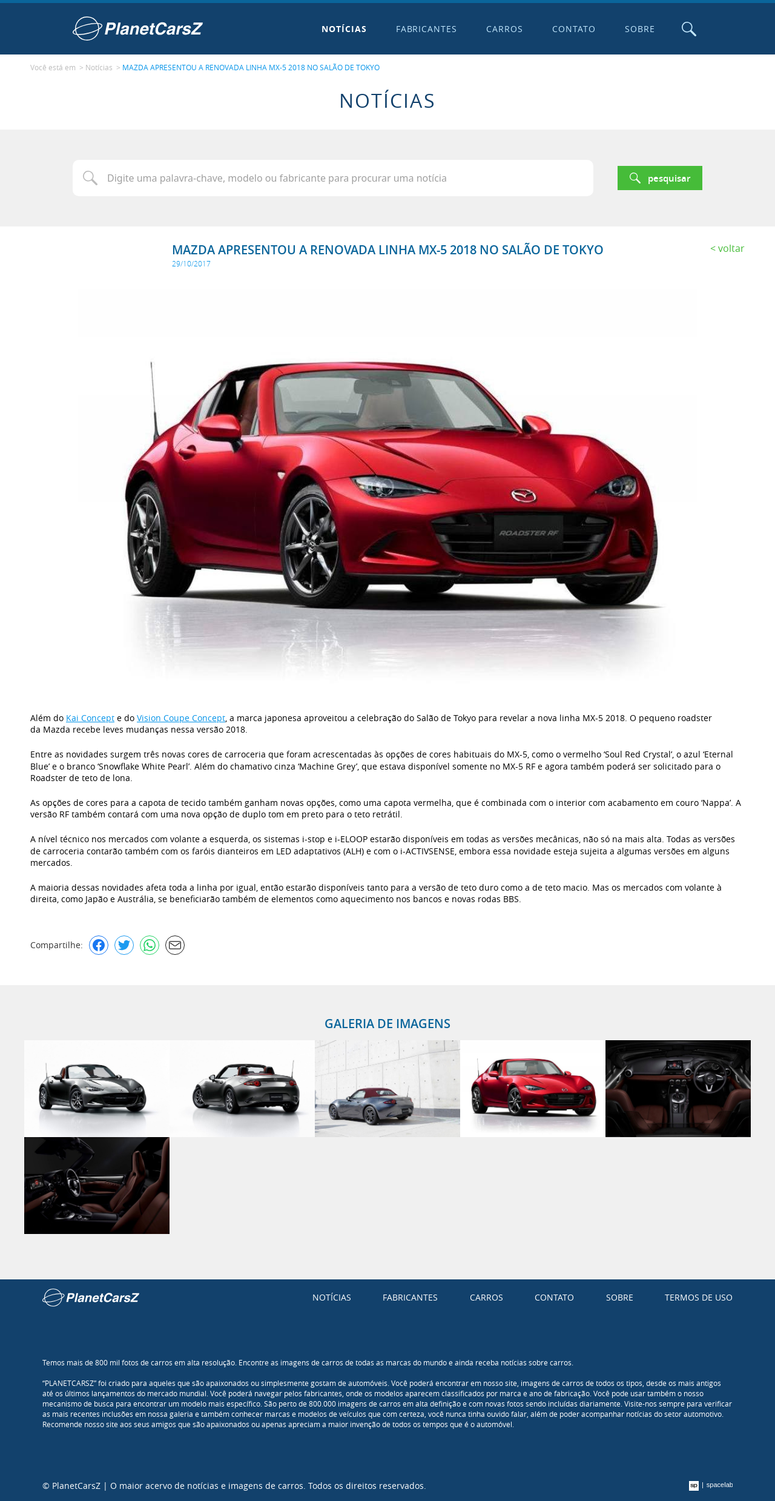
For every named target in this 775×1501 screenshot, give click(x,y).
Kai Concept (90, 718)
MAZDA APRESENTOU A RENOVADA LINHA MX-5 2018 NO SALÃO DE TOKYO (251, 67)
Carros (504, 29)
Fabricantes (427, 29)
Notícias (344, 29)
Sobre (640, 29)
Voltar (731, 248)
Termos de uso (699, 1297)
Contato (574, 29)
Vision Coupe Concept (181, 718)
